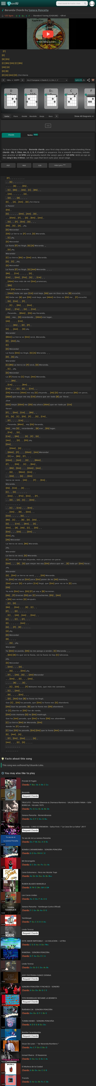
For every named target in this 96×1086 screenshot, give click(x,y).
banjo (42, 116)
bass (51, 116)
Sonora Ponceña (38, 10)
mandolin (33, 116)
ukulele (24, 116)
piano (16, 116)
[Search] (85, 3)
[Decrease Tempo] (3, 80)
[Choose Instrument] (56, 116)
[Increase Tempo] (22, 80)
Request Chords (30, 796)
